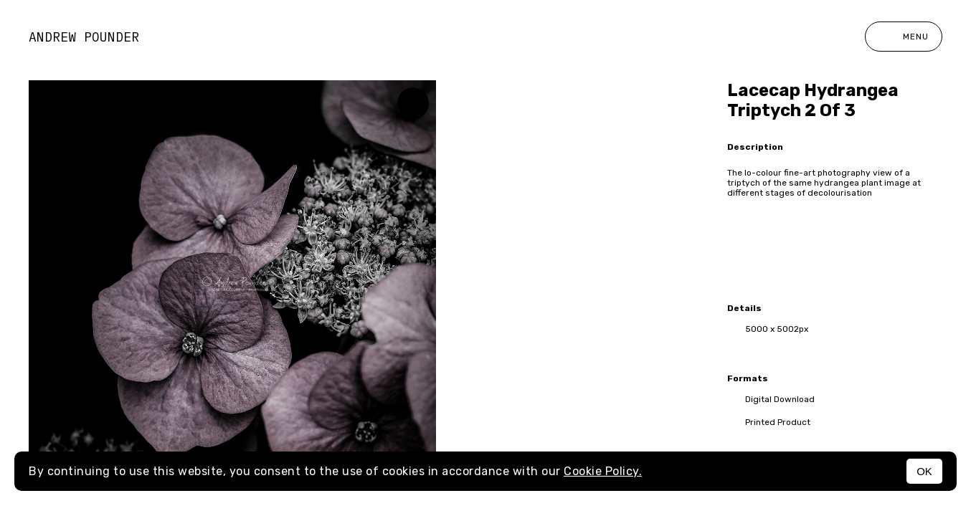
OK (924, 471)
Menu (903, 36)
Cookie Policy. (603, 471)
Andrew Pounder (84, 37)
